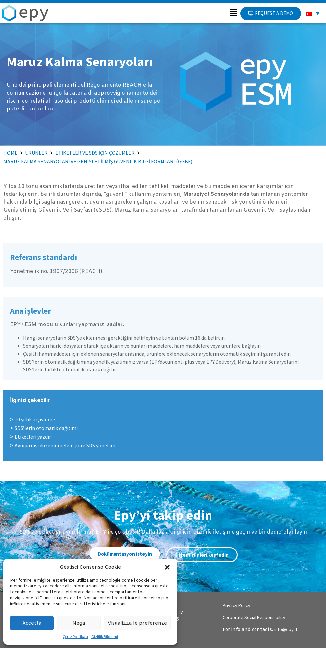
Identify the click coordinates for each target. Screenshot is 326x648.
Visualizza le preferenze (137, 623)
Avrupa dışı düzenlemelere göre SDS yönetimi (65, 445)
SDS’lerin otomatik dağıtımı (46, 428)
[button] (167, 567)
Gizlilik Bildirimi (104, 636)
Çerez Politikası (75, 636)
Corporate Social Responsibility (254, 617)
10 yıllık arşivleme (35, 419)
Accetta (31, 623)
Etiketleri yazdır (33, 436)
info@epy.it (285, 629)
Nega (78, 623)
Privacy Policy (236, 605)
